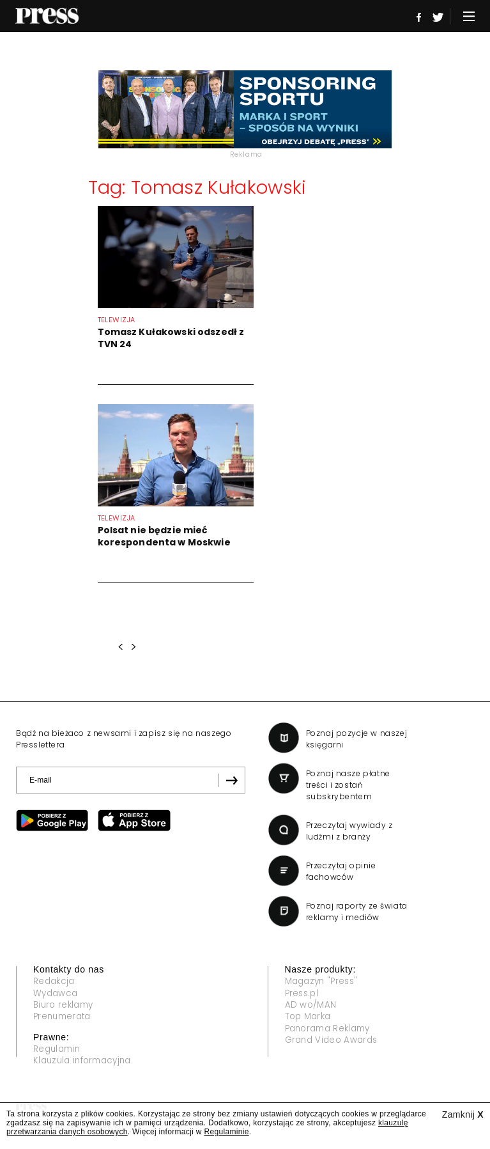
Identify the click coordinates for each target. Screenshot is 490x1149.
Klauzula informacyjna (86, 1062)
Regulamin (58, 1050)
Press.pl (303, 993)
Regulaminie (226, 1131)
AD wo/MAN (311, 1005)
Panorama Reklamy (331, 1030)
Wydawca (56, 993)
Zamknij (463, 1114)
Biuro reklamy (65, 1005)
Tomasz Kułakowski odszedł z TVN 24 (171, 337)
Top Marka (310, 1018)
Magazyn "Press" (324, 981)
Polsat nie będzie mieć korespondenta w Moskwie (164, 536)
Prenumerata (64, 1018)
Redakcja (55, 981)
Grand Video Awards (334, 1042)
